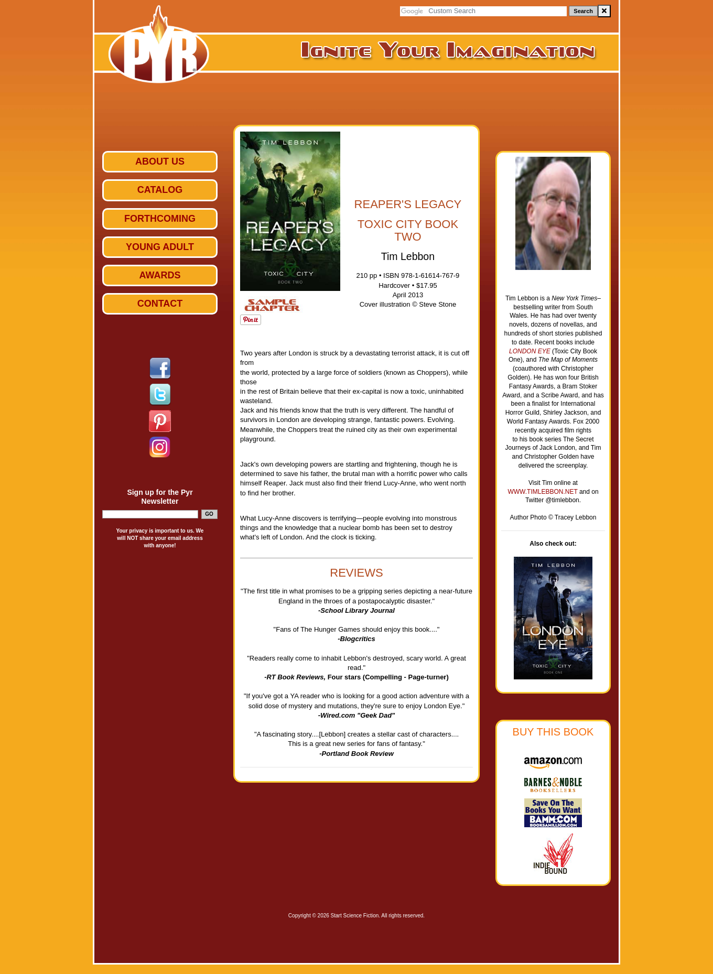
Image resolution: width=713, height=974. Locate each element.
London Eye (529, 351)
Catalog (159, 190)
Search (583, 11)
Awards (159, 275)
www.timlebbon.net (543, 491)
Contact (160, 303)
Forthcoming (160, 218)
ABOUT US (160, 161)
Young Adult (160, 247)
